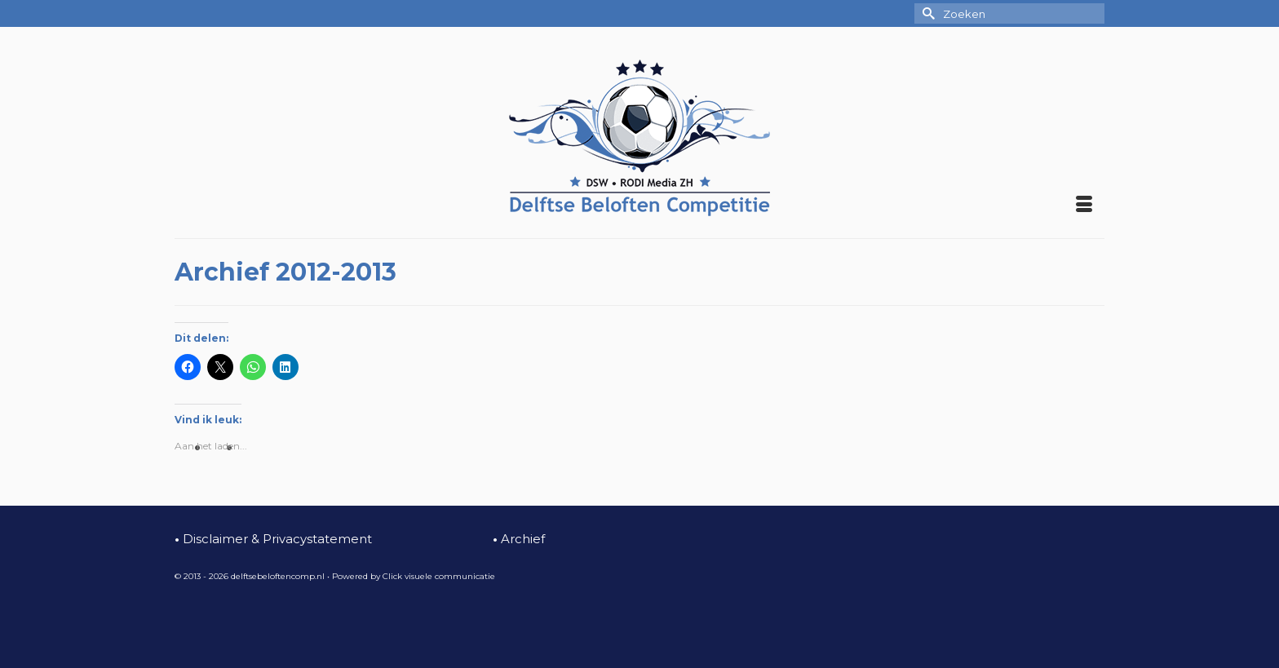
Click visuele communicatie (439, 576)
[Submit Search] (926, 13)
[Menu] (1084, 205)
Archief (519, 538)
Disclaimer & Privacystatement (273, 538)
